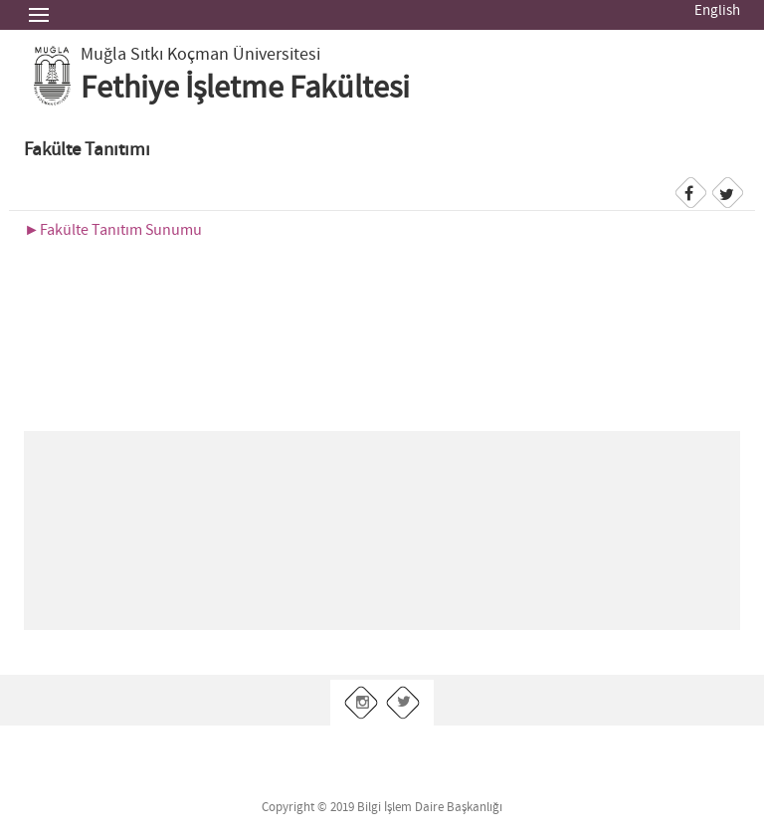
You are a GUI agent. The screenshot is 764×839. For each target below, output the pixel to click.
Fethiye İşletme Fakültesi (245, 88)
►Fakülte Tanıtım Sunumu (113, 230)
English (717, 11)
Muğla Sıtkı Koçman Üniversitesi (200, 55)
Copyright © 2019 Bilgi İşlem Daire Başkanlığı (382, 807)
